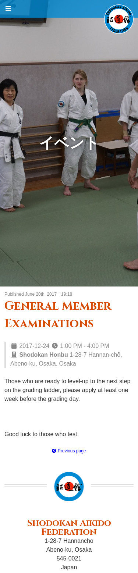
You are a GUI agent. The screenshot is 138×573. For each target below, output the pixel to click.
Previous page (69, 450)
